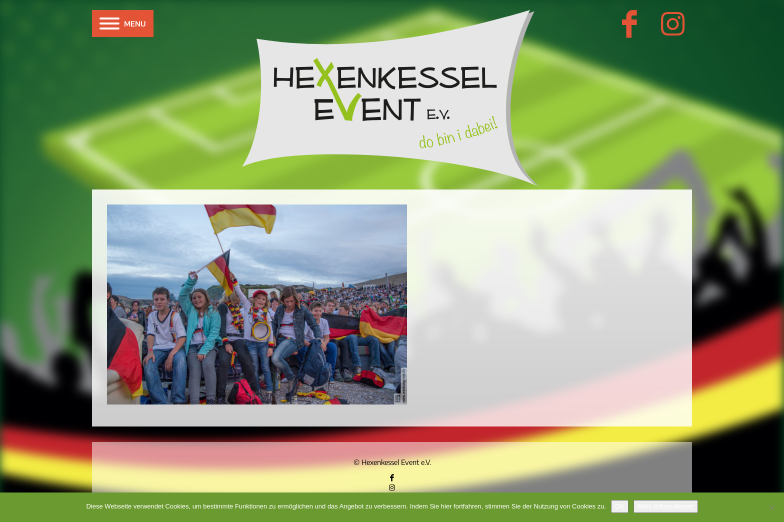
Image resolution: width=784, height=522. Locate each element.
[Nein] (771, 507)
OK (619, 506)
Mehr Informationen (666, 506)
